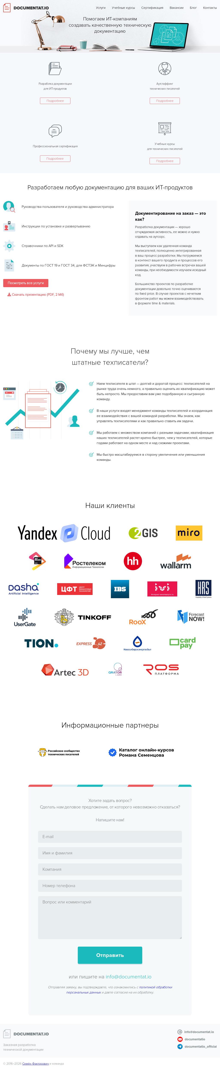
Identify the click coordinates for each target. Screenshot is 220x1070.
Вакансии (176, 8)
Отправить (110, 955)
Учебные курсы (123, 8)
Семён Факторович (35, 1063)
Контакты (210, 8)
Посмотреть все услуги (26, 283)
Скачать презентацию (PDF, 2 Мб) (36, 295)
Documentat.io (26, 7)
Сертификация (152, 8)
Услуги (100, 8)
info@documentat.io (128, 976)
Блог (193, 8)
